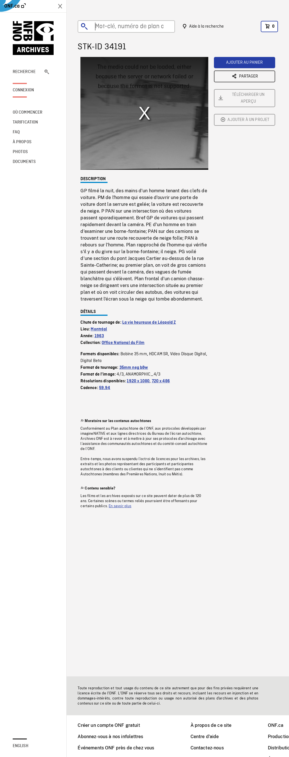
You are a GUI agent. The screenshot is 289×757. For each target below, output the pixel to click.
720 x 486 (161, 381)
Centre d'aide (205, 736)
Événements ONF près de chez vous (116, 748)
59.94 (104, 388)
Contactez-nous (207, 748)
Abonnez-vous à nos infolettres (110, 736)
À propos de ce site (211, 725)
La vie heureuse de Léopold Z (149, 322)
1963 (99, 336)
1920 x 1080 (138, 381)
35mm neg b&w (133, 367)
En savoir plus (120, 506)
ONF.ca (276, 725)
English (21, 746)
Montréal (99, 329)
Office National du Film (123, 343)
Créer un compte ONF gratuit (109, 725)
